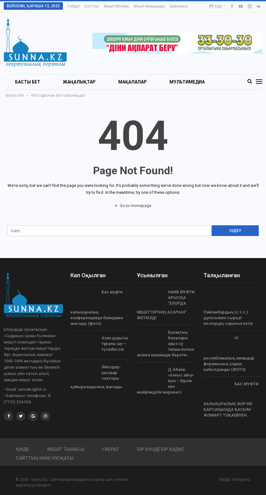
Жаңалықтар (79, 81)
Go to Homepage (133, 205)
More (176, 6)
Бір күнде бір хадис (161, 449)
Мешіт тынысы (65, 449)
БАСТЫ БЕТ (27, 81)
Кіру (215, 6)
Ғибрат (74, 6)
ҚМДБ (22, 449)
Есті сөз (92, 6)
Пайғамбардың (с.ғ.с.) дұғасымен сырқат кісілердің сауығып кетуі (227, 318)
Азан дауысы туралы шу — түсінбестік (115, 344)
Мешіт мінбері (116, 6)
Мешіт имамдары (149, 6)
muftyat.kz (241, 479)
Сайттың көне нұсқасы (45, 458)
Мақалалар (132, 81)
